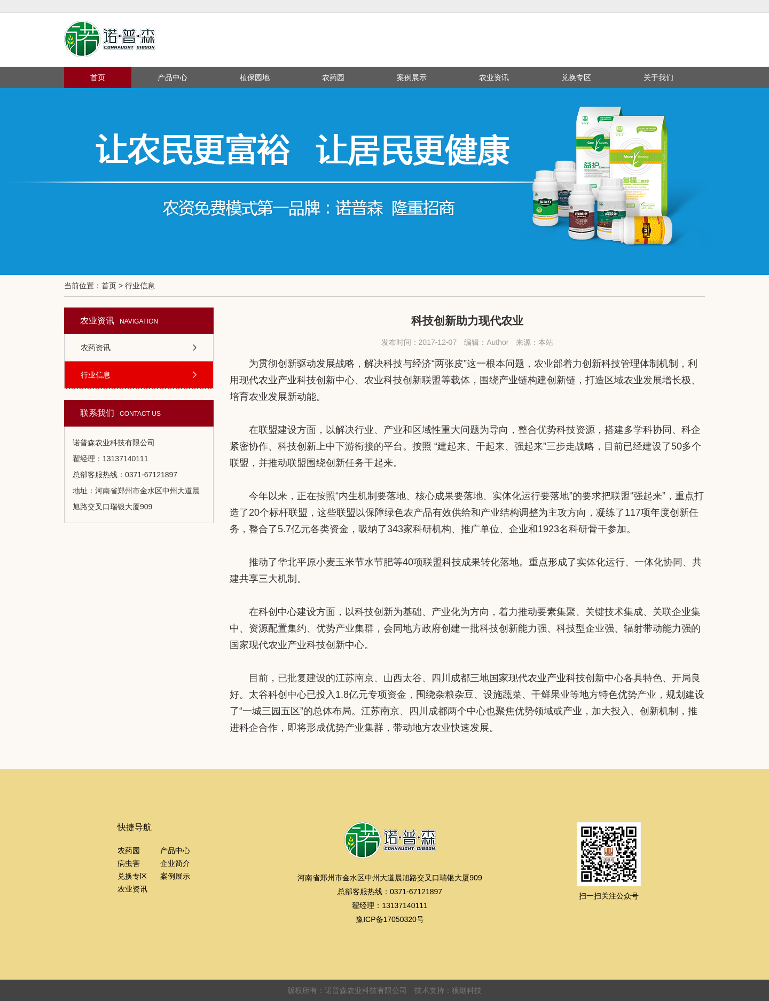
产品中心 (172, 77)
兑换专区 (576, 77)
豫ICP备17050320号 (390, 919)
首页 (97, 77)
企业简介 (175, 863)
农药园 (333, 77)
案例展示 (412, 77)
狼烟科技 (467, 990)
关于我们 (658, 77)
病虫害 (128, 863)
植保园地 (255, 77)
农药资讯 (96, 347)
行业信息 (96, 375)
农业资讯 (494, 77)
